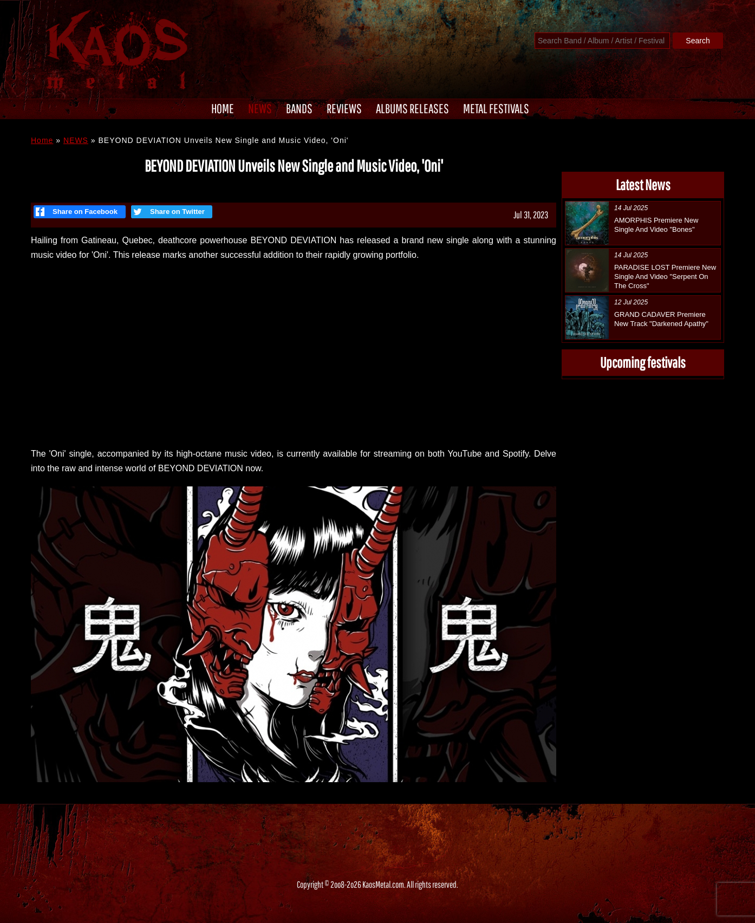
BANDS (299, 108)
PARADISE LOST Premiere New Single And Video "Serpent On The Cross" (665, 276)
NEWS (260, 108)
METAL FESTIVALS (496, 108)
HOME (222, 108)
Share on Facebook (77, 211)
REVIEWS (344, 108)
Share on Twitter (168, 211)
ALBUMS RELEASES (412, 108)
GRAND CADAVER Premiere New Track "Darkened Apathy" (661, 319)
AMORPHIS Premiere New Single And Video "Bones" (656, 224)
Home (42, 140)
